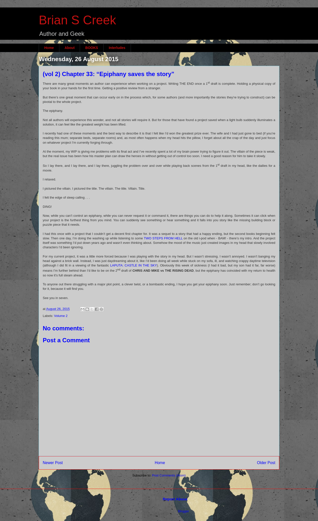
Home (49, 48)
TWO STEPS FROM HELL (163, 238)
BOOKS (91, 48)
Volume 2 (61, 316)
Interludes (117, 48)
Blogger (183, 511)
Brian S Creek (77, 20)
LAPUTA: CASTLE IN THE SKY (133, 265)
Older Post (266, 463)
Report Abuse (175, 499)
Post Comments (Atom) (169, 475)
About (70, 48)
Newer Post (53, 463)
